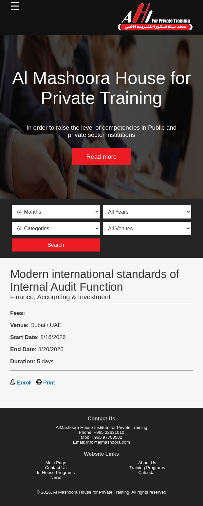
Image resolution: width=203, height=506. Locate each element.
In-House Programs (56, 472)
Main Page (56, 462)
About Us (147, 462)
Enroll (20, 382)
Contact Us (56, 467)
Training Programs (147, 467)
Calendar (147, 472)
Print (45, 382)
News (55, 477)
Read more (101, 156)
